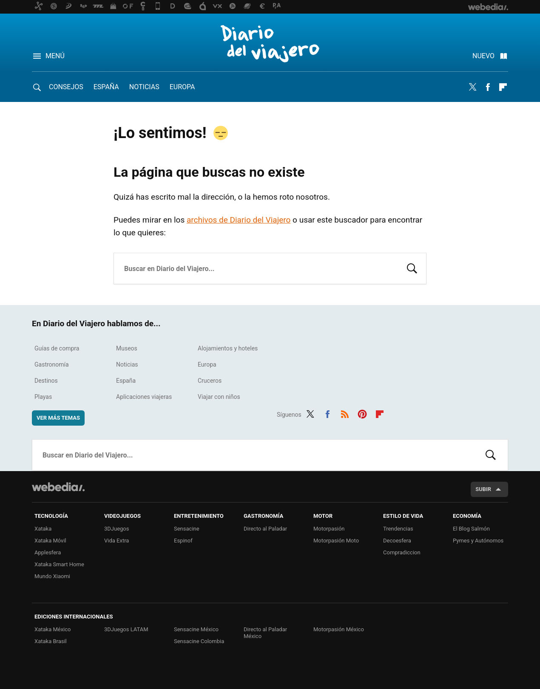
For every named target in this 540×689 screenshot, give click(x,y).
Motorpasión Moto (336, 540)
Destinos (46, 380)
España (106, 87)
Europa (182, 87)
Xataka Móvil (50, 540)
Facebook (488, 87)
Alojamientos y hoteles (228, 348)
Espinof (183, 540)
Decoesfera (397, 540)
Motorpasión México (338, 629)
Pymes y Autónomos (478, 540)
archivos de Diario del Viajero (238, 220)
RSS (345, 413)
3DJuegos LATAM (126, 629)
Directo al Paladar (265, 528)
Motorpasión (329, 528)
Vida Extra (116, 540)
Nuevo (483, 56)
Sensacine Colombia (199, 641)
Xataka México (52, 629)
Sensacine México (196, 629)
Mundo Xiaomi (52, 576)
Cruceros (210, 380)
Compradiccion (402, 552)
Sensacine (186, 528)
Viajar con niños (219, 396)
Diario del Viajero (270, 43)
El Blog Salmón (471, 528)
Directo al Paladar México (265, 632)
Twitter (472, 87)
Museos (126, 348)
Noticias (144, 87)
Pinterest (362, 413)
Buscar (412, 267)
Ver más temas (58, 418)
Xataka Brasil (50, 641)
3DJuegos (116, 528)
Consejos (66, 87)
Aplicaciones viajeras (144, 396)
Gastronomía (51, 364)
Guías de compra (56, 348)
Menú (55, 56)
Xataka (42, 528)
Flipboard (503, 87)
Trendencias (398, 528)
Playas (43, 396)
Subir (483, 489)
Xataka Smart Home (59, 564)
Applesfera (47, 552)
